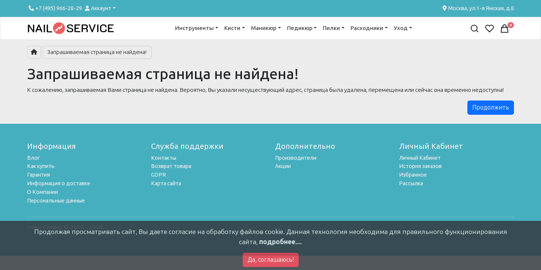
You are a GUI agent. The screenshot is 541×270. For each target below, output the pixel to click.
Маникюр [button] (264, 28)
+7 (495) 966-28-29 (54, 8)
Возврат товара (171, 166)
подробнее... (280, 242)
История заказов (420, 166)
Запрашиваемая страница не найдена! (97, 52)
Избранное (413, 174)
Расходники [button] (367, 28)
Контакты (163, 157)
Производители (295, 157)
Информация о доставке (58, 183)
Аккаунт (98, 8)
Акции (283, 166)
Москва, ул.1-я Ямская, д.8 (477, 8)
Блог (33, 157)
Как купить (40, 166)
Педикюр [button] (300, 28)
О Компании (42, 192)
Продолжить (490, 107)
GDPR (158, 174)
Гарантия (38, 174)
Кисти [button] (232, 28)
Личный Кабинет (420, 157)
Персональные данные (56, 200)
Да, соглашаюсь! (271, 259)
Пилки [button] (331, 28)
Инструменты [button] (194, 28)
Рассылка (411, 183)
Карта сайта (166, 183)
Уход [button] (401, 28)
